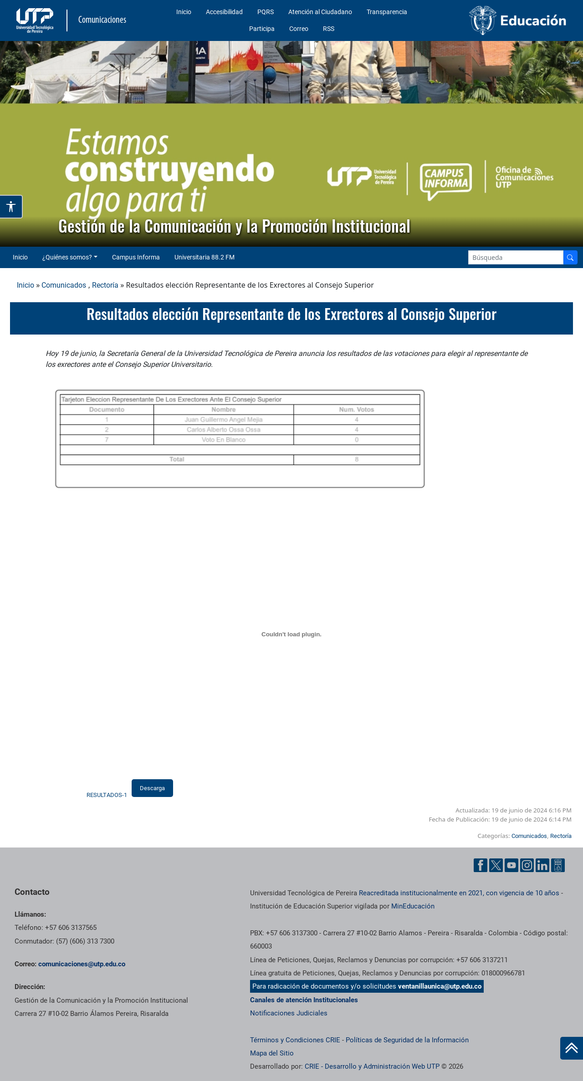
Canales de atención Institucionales (304, 1000)
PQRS (265, 11)
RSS (328, 28)
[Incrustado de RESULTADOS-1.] (291, 634)
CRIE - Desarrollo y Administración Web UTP (372, 1066)
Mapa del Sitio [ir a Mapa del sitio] (272, 1053)
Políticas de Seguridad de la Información (407, 1040)
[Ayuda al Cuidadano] (558, 865)
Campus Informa (136, 257)
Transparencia (387, 11)
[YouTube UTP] (511, 865)
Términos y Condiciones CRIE (295, 1040)
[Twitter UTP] (496, 865)
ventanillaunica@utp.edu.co (439, 986)
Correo (298, 28)
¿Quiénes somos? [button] (67, 257)
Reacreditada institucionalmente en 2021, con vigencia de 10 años (459, 893)
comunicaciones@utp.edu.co (81, 964)
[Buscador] (570, 257)
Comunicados (63, 285)
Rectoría (105, 285)
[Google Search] (515, 257)
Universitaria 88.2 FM (204, 257)
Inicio (183, 11)
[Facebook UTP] (480, 865)
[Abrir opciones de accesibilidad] (11, 206)
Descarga (152, 788)
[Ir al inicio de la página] (571, 1048)
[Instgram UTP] (527, 865)
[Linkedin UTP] (542, 865)
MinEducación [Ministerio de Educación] (413, 906)
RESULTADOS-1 (107, 795)
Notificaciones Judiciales (288, 1013)
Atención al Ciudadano (320, 11)
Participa (262, 28)
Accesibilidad (224, 11)
